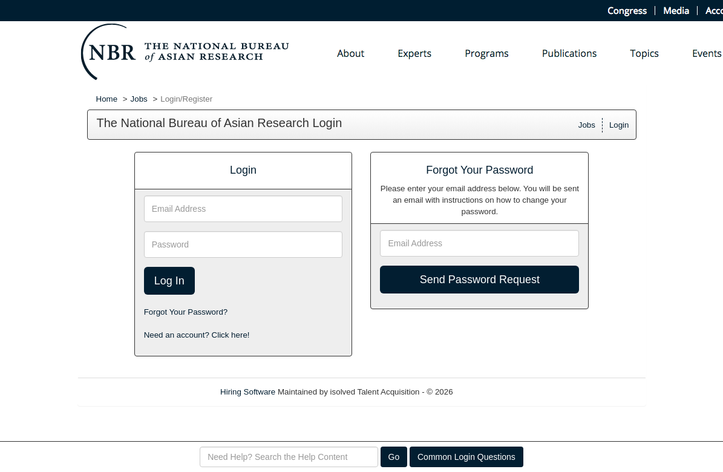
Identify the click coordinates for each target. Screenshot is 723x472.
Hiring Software (247, 391)
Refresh (488, 391)
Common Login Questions (466, 457)
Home (107, 98)
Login (619, 124)
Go (394, 457)
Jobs (139, 98)
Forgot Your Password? (186, 311)
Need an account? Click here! (197, 334)
